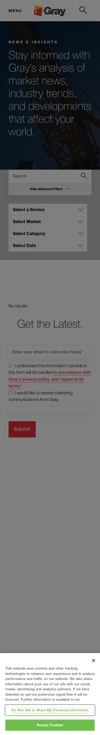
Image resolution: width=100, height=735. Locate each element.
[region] (50, 694)
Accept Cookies (50, 725)
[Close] (93, 660)
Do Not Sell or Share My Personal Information (50, 710)
